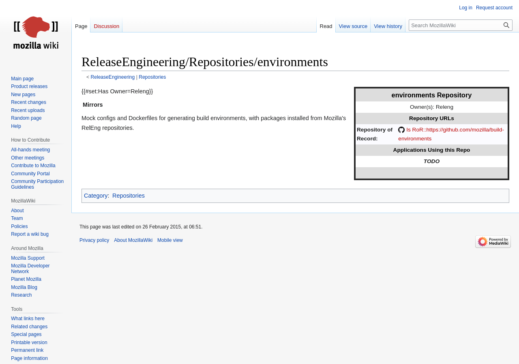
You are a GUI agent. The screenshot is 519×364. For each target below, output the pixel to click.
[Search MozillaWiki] (461, 25)
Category (95, 195)
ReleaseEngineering (113, 77)
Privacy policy (94, 240)
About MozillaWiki (133, 240)
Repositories (152, 77)
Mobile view (170, 240)
